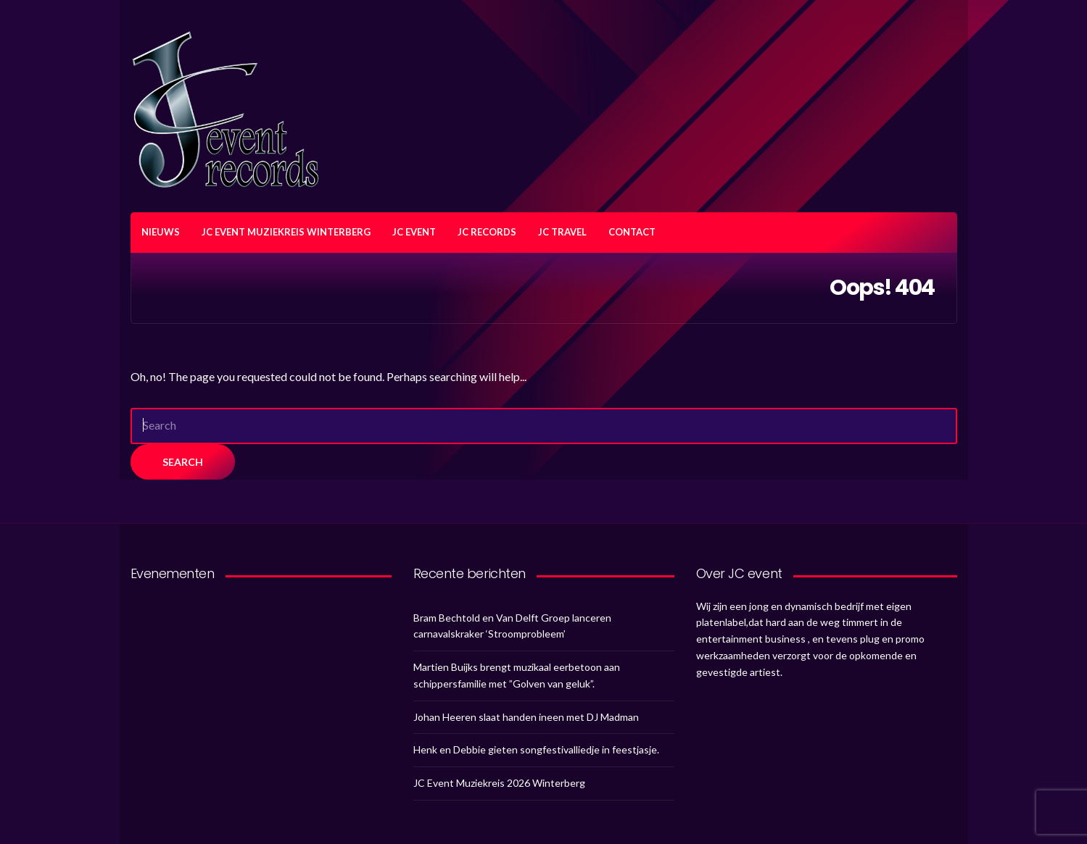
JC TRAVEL (562, 232)
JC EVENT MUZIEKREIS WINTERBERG (286, 232)
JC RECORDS (487, 232)
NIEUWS (160, 232)
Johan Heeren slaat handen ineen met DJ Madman (526, 717)
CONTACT (632, 232)
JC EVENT (414, 232)
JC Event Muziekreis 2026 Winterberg (499, 783)
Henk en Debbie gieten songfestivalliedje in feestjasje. (536, 749)
